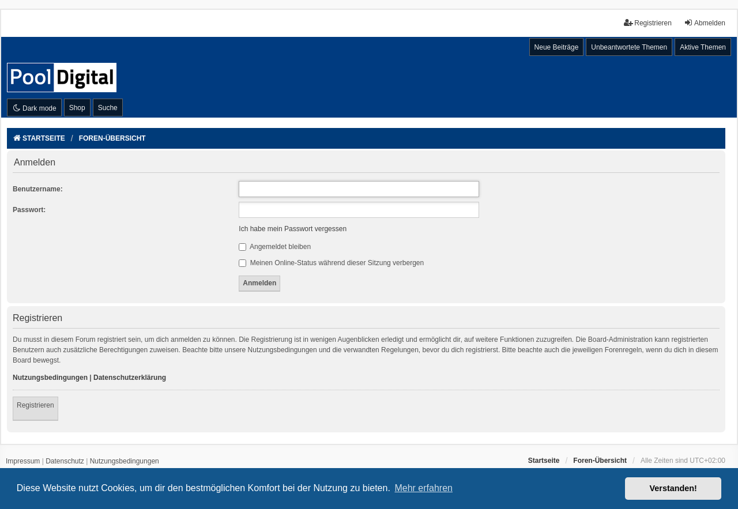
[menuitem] (23, 461)
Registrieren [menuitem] (648, 22)
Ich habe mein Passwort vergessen (293, 229)
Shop (77, 108)
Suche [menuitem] (108, 108)
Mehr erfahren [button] (423, 488)
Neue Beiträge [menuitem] (556, 47)
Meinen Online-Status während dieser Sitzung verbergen (331, 263)
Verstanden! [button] (673, 488)
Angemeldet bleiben (275, 247)
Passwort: (29, 210)
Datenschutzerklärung (129, 378)
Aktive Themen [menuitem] (703, 47)
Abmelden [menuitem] (704, 22)
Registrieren (35, 405)
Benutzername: (38, 189)
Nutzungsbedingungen (50, 378)
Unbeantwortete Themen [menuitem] (629, 47)
